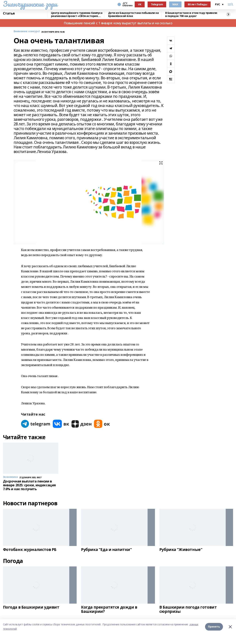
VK (139, 4)
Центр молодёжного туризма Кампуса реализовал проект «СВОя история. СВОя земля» (76, 14)
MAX (175, 4)
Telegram (157, 4)
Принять (214, 626)
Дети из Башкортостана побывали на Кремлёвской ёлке (133, 14)
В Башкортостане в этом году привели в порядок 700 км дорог (191, 14)
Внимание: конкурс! (27, 31)
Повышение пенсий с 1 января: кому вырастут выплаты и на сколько (118, 23)
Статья (9, 13)
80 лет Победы (197, 4)
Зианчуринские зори (30, 4)
